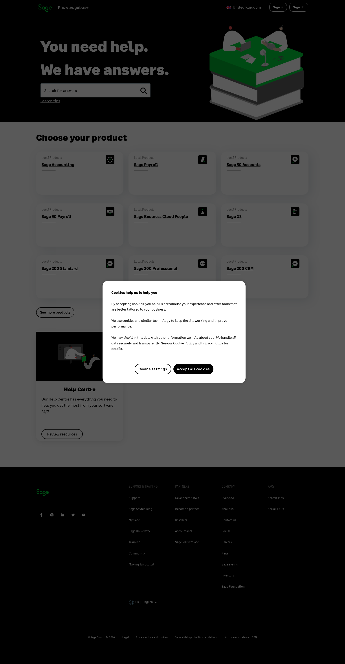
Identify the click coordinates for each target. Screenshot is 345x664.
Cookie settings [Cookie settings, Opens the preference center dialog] (153, 369)
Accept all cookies (193, 369)
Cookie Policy (183, 343)
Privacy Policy (212, 343)
